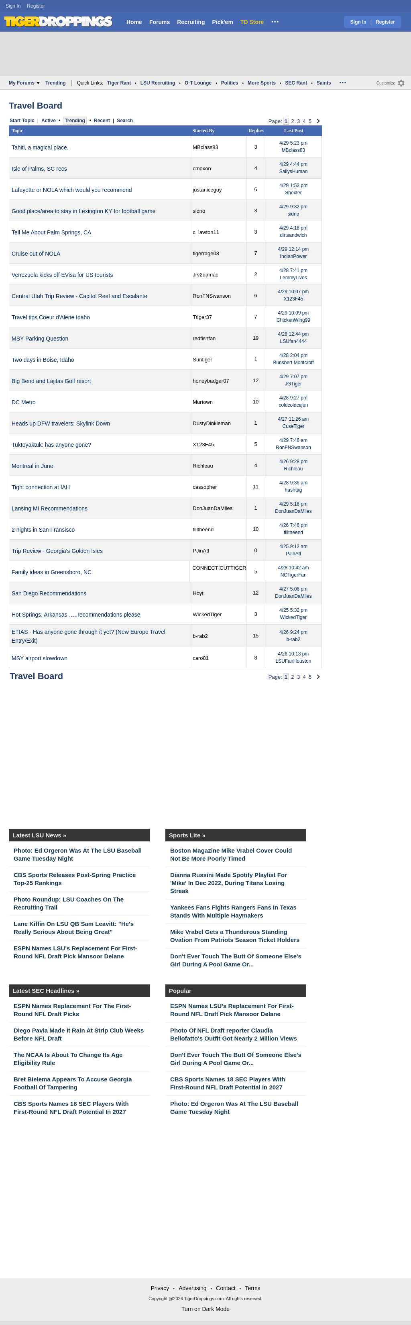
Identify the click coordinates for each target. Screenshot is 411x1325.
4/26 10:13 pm (293, 657)
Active (48, 120)
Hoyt (198, 593)
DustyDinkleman (212, 423)
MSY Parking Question (40, 338)
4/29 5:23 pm (293, 146)
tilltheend (203, 529)
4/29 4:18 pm (293, 231)
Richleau (203, 466)
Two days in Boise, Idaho (43, 360)
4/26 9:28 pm (293, 465)
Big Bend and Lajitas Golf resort (51, 381)
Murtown (203, 402)
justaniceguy (207, 190)
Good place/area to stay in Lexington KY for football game (84, 211)
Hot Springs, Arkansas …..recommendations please (76, 614)
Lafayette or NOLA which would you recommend (72, 190)
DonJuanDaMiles (212, 508)
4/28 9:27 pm (293, 401)
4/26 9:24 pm (293, 635)
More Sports (262, 83)
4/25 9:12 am (293, 550)
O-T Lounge (198, 83)
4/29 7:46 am (293, 444)
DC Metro (24, 402)
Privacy (160, 1288)
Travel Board (35, 106)
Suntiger (202, 360)
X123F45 (203, 445)
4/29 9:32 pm (293, 210)
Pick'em (222, 22)
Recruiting (191, 22)
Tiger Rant (119, 83)
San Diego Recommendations (49, 593)
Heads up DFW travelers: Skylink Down (61, 423)
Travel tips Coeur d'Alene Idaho (51, 317)
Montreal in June (32, 466)
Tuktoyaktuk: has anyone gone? (51, 445)
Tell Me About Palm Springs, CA (51, 232)
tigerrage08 (206, 253)
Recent (102, 120)
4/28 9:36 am (293, 486)
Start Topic (22, 120)
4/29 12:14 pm (293, 252)
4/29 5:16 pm (293, 507)
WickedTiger (207, 614)
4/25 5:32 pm (293, 613)
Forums (159, 22)
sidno (199, 211)
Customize (385, 83)
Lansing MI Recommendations (49, 508)
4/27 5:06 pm (293, 592)
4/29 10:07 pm (293, 295)
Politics (229, 83)
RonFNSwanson (212, 296)
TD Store (252, 22)
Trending (55, 83)
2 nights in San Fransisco (43, 529)
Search (125, 120)
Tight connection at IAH (41, 487)
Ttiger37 (202, 317)
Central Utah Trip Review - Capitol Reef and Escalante (79, 296)
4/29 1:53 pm (293, 189)
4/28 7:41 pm (293, 274)
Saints (324, 83)
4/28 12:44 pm (293, 337)
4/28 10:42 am (293, 571)
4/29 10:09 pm (293, 316)
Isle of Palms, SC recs (39, 168)
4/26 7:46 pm (293, 528)
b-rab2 (200, 636)
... (275, 20)
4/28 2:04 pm (293, 359)
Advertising (192, 1288)
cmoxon (202, 168)
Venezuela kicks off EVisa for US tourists (62, 275)
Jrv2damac (205, 275)
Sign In (13, 6)
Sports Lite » (187, 835)
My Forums (24, 83)
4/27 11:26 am (293, 422)
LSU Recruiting (157, 83)
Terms (252, 1288)
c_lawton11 (206, 232)
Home (134, 22)
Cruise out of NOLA (36, 253)
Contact (225, 1288)
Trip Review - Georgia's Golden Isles (57, 551)
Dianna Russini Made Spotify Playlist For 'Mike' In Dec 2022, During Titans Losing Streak (228, 882)
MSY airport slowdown (39, 658)
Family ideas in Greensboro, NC (52, 572)
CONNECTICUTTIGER (219, 568)
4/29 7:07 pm (293, 380)
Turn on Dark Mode (205, 1309)
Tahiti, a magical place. (40, 147)
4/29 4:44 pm (293, 167)
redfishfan (204, 338)
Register (36, 6)
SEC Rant (296, 83)
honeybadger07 (211, 381)
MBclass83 (205, 147)
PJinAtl (201, 551)
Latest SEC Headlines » (45, 990)
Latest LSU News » (39, 835)
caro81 (201, 658)
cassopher (205, 487)
